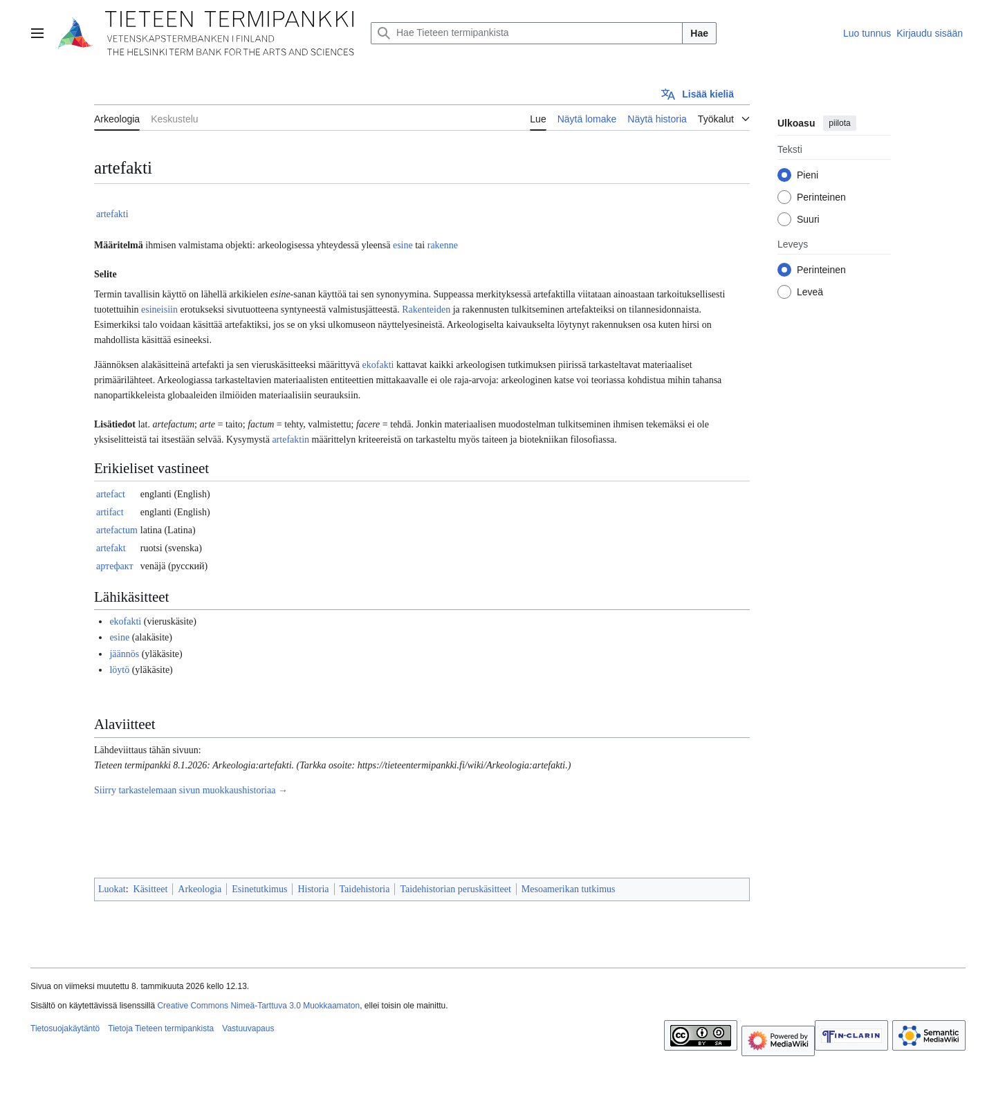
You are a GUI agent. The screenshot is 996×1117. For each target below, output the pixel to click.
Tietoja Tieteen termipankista (161, 1028)
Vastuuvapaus (248, 1028)
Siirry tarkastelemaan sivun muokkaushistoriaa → (191, 790)
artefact (110, 494)
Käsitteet (150, 889)
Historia (313, 889)
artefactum (117, 530)
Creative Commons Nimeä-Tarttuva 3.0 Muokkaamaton (258, 1005)
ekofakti (378, 365)
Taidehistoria (365, 889)
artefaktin (290, 439)
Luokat (112, 889)
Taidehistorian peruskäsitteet (455, 889)
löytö (119, 670)
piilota (839, 123)
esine (403, 245)
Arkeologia (199, 889)
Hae (699, 33)
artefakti (112, 214)
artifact (110, 512)
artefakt (111, 548)
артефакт (114, 566)
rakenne (442, 245)
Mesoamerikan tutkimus (569, 889)
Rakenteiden (426, 309)
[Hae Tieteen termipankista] (527, 33)
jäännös (124, 654)
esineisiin (159, 309)
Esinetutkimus (259, 889)
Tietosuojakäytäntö (65, 1028)
